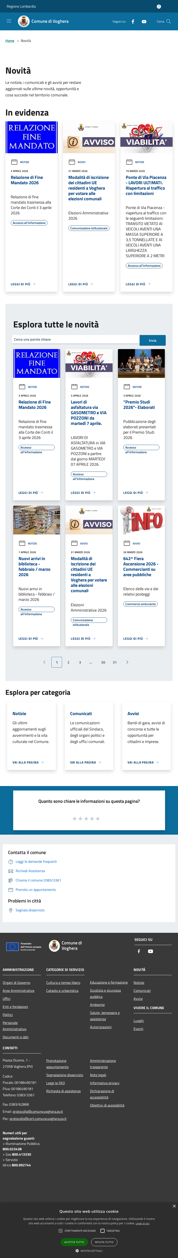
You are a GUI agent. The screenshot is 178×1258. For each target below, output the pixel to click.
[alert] (89, 1230)
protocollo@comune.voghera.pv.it (38, 1111)
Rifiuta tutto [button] (104, 1242)
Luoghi (139, 1020)
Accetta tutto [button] (74, 1242)
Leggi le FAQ (55, 1083)
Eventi (138, 1028)
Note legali (98, 1075)
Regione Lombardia (21, 6)
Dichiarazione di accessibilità (102, 1094)
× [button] (174, 1206)
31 (115, 662)
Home (9, 40)
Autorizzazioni (101, 1027)
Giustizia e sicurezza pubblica (105, 993)
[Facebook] (131, 21)
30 (103, 662)
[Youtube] (142, 21)
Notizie (20, 162)
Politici (8, 1014)
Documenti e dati (16, 1037)
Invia (152, 340)
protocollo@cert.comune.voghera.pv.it (38, 1118)
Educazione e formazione (109, 982)
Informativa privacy (104, 1083)
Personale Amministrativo (14, 1026)
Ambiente (97, 1004)
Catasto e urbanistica (62, 990)
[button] (89, 1250)
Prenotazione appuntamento (57, 1064)
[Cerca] (168, 21)
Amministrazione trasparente (103, 1064)
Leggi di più (143, 1223)
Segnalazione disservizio (64, 1075)
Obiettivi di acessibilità (107, 1105)
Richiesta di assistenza (63, 1091)
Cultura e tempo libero (63, 982)
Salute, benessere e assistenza (105, 1016)
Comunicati (142, 990)
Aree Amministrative (18, 990)
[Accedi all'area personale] (159, 6)
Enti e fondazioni (15, 1006)
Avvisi (76, 162)
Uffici (6, 998)
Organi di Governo (16, 982)
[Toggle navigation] (9, 21)
